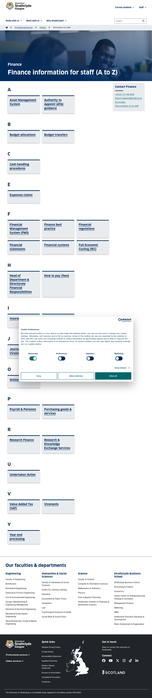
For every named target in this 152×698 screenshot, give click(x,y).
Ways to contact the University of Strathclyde (116, 648)
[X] (119, 660)
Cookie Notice (47, 652)
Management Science (123, 603)
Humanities (47, 603)
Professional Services (24, 27)
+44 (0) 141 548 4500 (124, 94)
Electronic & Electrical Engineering (21, 609)
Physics (81, 593)
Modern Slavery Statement (48, 666)
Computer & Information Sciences (93, 584)
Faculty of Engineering (15, 579)
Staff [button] (143, 7)
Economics (119, 591)
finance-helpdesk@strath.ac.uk (128, 98)
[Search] (143, 21)
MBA (116, 612)
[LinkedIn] (138, 660)
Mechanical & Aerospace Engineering (17, 615)
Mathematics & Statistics (89, 588)
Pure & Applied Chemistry (89, 597)
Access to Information (51, 673)
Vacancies (46, 682)
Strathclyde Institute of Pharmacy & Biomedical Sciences (93, 603)
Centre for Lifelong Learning (54, 590)
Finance (43, 27)
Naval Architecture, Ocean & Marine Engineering (21, 622)
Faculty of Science (86, 579)
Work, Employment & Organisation (129, 624)
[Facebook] (105, 660)
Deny (39, 376)
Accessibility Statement (51, 656)
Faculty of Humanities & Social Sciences (55, 583)
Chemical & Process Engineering (20, 593)
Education (46, 594)
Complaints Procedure (51, 677)
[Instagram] (126, 660)
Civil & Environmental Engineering (20, 597)
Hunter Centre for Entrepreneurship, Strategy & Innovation (129, 597)
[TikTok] (132, 660)
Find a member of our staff (127, 106)
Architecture (11, 584)
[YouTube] (112, 660)
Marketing (118, 608)
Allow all (113, 376)
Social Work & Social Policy (54, 617)
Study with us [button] (14, 20)
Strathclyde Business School (127, 582)
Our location (120, 102)
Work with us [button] (34, 20)
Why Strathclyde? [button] (56, 20)
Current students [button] (125, 7)
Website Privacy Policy (51, 647)
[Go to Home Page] (7, 27)
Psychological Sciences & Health (56, 612)
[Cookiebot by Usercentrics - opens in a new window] (120, 320)
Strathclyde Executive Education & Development (129, 618)
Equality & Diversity (49, 661)
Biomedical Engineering (16, 588)
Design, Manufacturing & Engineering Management (17, 603)
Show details (120, 368)
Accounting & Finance (123, 587)
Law (43, 608)
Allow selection (76, 376)
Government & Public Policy (54, 599)
